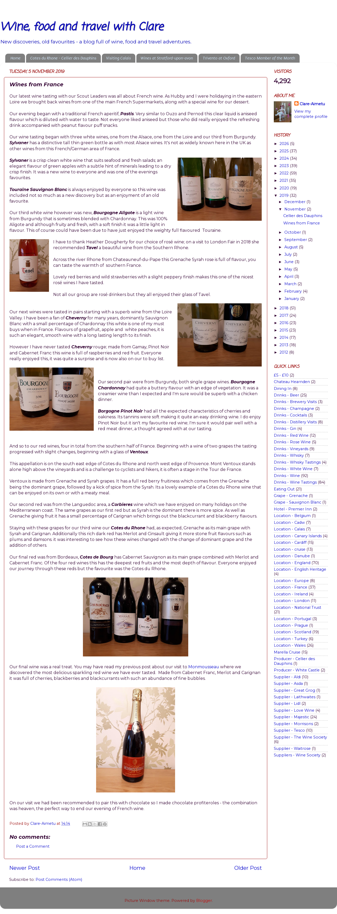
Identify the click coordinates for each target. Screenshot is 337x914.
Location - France (290, 587)
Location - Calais (289, 529)
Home (16, 58)
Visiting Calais (118, 58)
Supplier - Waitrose (292, 748)
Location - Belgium (292, 515)
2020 (285, 188)
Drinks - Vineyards (291, 448)
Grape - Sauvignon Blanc (297, 502)
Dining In (282, 388)
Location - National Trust (297, 607)
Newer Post (24, 868)
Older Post (248, 868)
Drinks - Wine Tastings (295, 482)
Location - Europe (291, 580)
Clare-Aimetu (312, 104)
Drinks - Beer (286, 395)
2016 (284, 322)
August (291, 247)
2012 (284, 352)
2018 (285, 308)
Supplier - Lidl (287, 703)
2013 (284, 345)
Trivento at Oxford (219, 58)
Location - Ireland (291, 594)
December (295, 201)
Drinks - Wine (287, 475)
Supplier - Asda (288, 683)
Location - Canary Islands (298, 536)
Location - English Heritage (300, 569)
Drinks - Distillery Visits (295, 422)
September (296, 239)
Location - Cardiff (290, 542)
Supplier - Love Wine (294, 710)
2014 (284, 337)
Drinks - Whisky (289, 455)
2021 (284, 180)
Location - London (292, 600)
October (293, 232)
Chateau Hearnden (292, 381)
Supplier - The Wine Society (300, 737)
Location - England (292, 562)
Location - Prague (291, 625)
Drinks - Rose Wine (292, 442)
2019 (285, 195)
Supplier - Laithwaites (294, 697)
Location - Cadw (289, 522)
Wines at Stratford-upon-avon (167, 58)
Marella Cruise (287, 652)
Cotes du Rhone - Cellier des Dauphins (63, 58)
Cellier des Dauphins (302, 215)
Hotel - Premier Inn (293, 509)
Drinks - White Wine (293, 468)
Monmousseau (204, 666)
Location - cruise (289, 549)
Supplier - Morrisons (293, 723)
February (293, 291)
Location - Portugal (292, 618)
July (288, 254)
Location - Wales (290, 645)
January (292, 298)
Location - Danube (292, 556)
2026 (285, 143)
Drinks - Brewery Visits (295, 401)
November (295, 209)
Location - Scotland (292, 632)
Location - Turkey (291, 638)
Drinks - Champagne (294, 408)
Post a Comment (32, 846)
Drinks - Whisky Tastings (297, 462)
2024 (285, 158)
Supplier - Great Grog (294, 690)
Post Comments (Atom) (59, 879)
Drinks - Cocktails (290, 415)
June (289, 261)
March (291, 284)
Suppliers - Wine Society (297, 755)
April (289, 276)
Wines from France (301, 223)
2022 (285, 173)
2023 (285, 165)
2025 (285, 151)
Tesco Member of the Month (270, 58)
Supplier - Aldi (287, 677)
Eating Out (284, 489)
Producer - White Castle (297, 670)
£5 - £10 (281, 375)
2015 (284, 330)
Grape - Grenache (291, 495)
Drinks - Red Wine (291, 435)
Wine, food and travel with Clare (81, 27)
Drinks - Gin (285, 428)
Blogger (204, 900)
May (288, 269)
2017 (284, 315)
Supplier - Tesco (289, 730)
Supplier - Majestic (291, 717)
